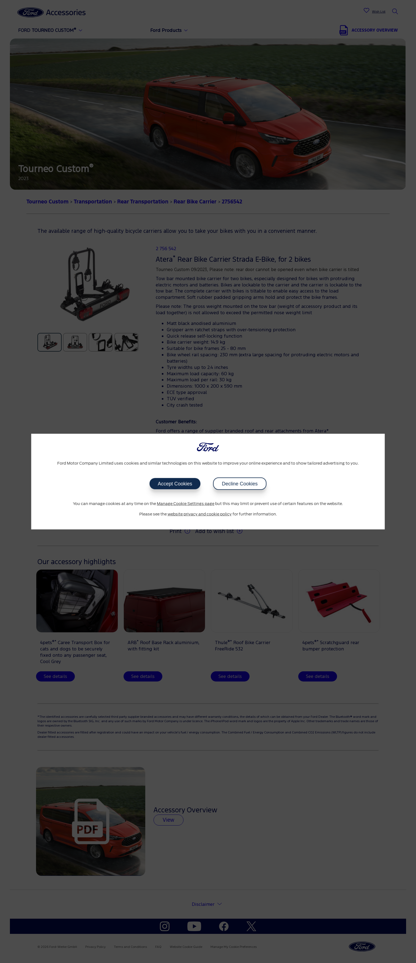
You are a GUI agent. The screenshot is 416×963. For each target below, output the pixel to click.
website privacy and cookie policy (200, 514)
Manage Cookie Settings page (185, 504)
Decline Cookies (240, 484)
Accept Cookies (175, 484)
